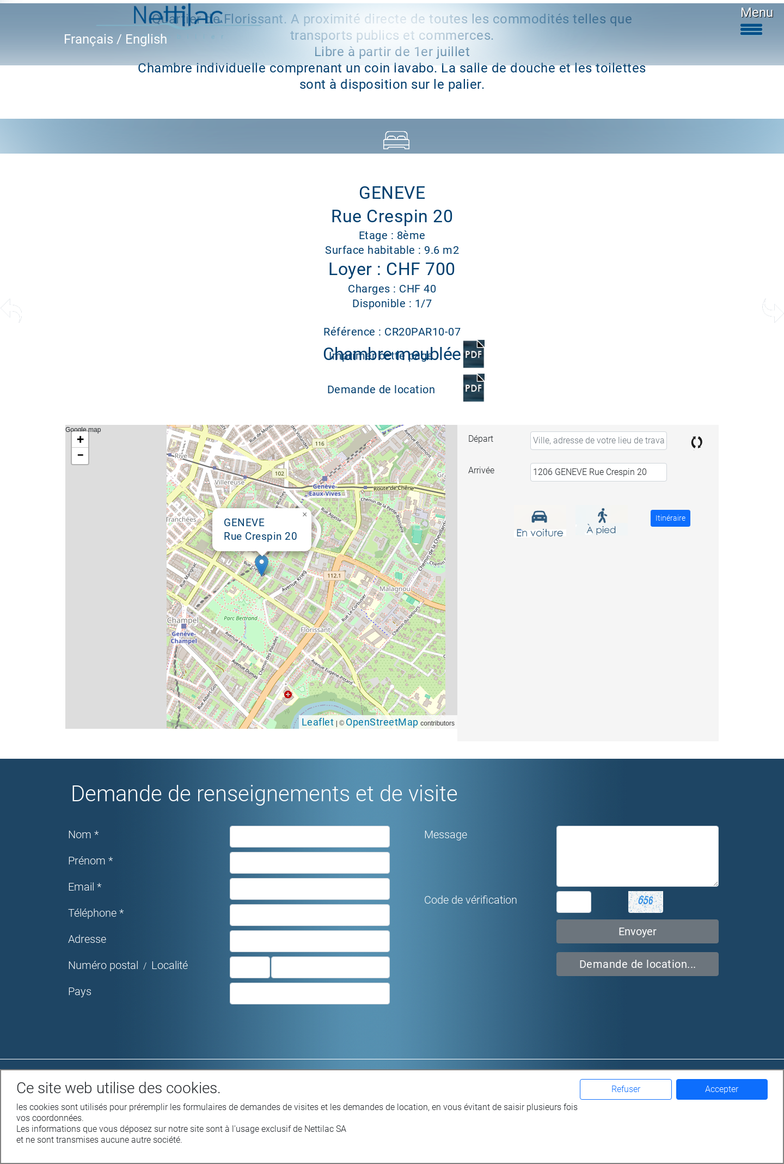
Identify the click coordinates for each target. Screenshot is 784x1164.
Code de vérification (470, 899)
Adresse (87, 939)
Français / (94, 39)
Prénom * (90, 860)
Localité (169, 965)
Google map (260, 577)
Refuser (625, 1089)
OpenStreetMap (382, 722)
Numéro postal (103, 965)
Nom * (83, 834)
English (146, 39)
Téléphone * (96, 912)
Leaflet (318, 722)
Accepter (721, 1089)
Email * (84, 886)
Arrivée (481, 470)
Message (445, 834)
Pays (79, 991)
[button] (261, 565)
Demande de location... (637, 964)
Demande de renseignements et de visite (264, 794)
